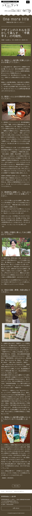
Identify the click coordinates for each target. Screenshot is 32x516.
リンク (2, 491)
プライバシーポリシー (19, 491)
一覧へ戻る (16, 485)
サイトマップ (9, 491)
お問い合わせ (16, 508)
